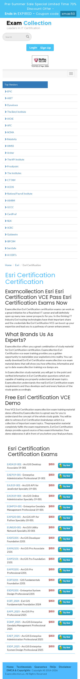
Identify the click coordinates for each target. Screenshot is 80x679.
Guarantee (40, 666)
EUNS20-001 (14, 527)
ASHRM (9, 200)
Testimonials (24, 666)
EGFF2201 (12, 579)
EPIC (8, 91)
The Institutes (12, 173)
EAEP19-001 (14, 474)
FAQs (53, 666)
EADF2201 (13, 537)
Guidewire (11, 234)
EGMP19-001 (14, 506)
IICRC (8, 227)
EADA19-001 (14, 464)
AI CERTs (10, 255)
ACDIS (9, 187)
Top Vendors (11, 84)
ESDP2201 (13, 590)
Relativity (10, 139)
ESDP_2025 (13, 646)
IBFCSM (9, 241)
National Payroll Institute (18, 193)
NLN (7, 220)
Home (8, 265)
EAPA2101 (13, 548)
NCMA (9, 132)
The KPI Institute (14, 159)
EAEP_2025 (13, 635)
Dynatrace (11, 105)
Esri (17, 265)
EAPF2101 (12, 558)
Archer (9, 152)
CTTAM (9, 180)
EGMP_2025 (14, 621)
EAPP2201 (13, 569)
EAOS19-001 (14, 495)
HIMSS (9, 146)
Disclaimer (65, 666)
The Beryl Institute (15, 111)
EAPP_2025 (13, 611)
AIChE (8, 118)
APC (8, 125)
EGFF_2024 (13, 600)
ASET (8, 98)
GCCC (9, 207)
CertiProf (10, 214)
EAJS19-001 (13, 485)
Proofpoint (11, 166)
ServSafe (10, 248)
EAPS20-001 (14, 516)
